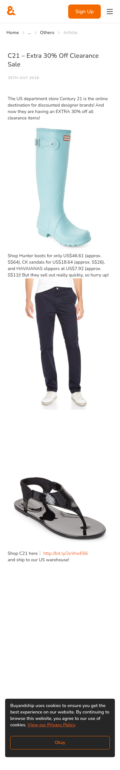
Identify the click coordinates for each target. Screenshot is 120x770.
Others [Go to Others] (47, 33)
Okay (60, 742)
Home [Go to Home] (12, 33)
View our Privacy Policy (51, 725)
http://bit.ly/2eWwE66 (65, 553)
